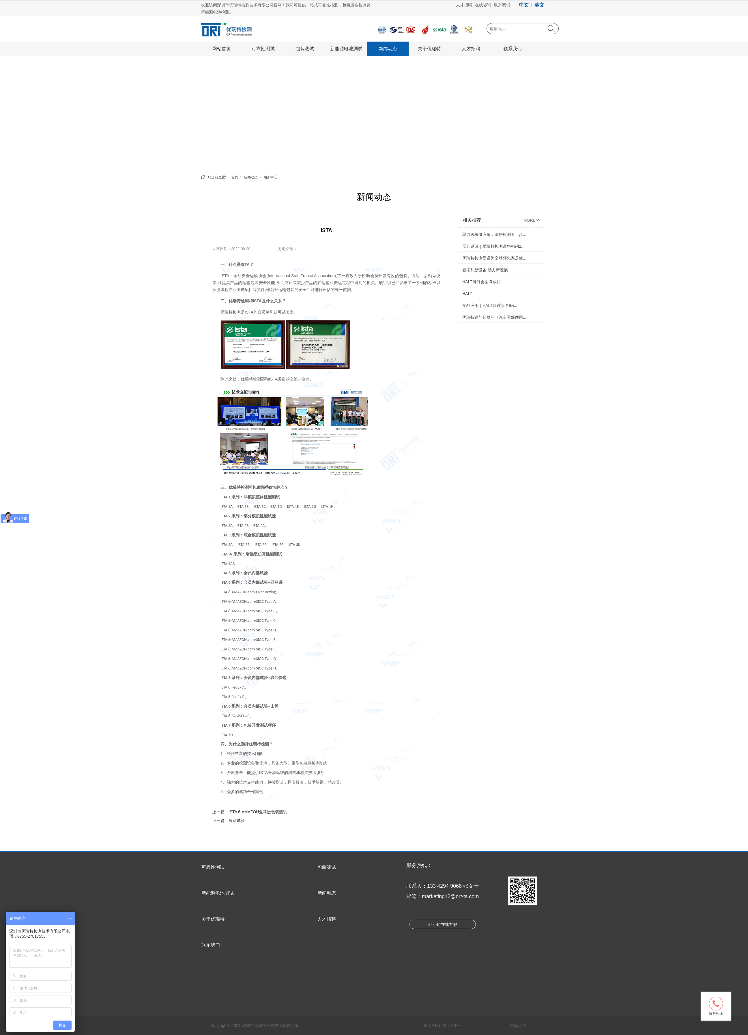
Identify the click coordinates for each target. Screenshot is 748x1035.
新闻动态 (388, 48)
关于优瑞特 (429, 48)
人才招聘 (471, 48)
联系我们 (512, 48)
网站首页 (221, 48)
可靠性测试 (263, 48)
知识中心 (270, 177)
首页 (234, 177)
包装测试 (305, 48)
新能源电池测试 (346, 48)
